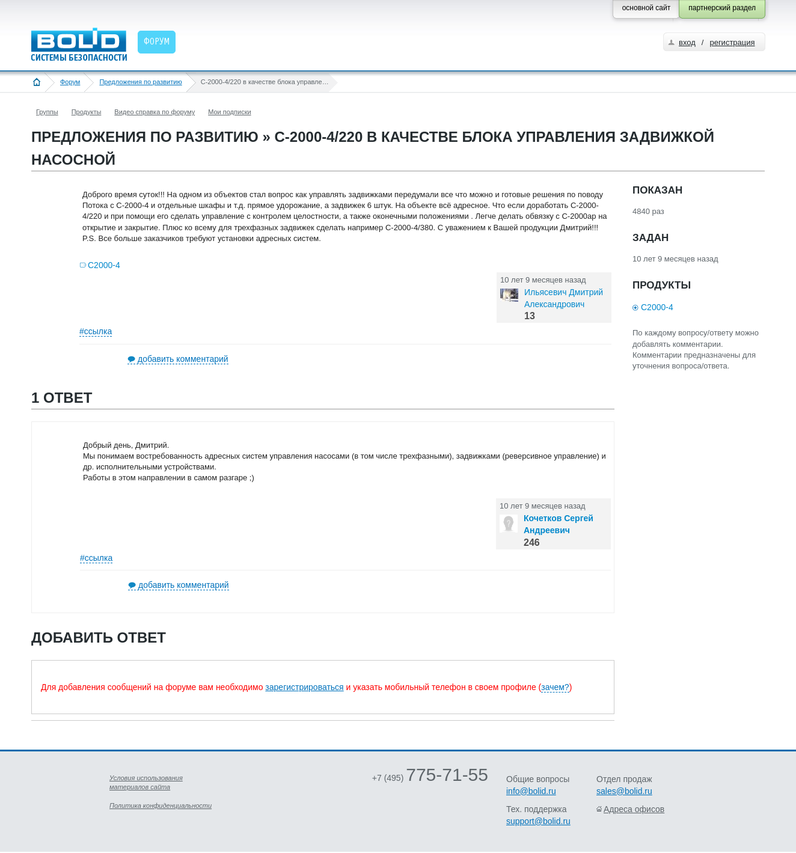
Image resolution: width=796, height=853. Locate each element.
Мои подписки (229, 111)
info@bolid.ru (531, 791)
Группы (47, 111)
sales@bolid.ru (624, 791)
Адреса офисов (634, 809)
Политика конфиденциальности (160, 805)
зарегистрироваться (304, 687)
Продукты (87, 111)
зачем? (555, 687)
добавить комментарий (183, 359)
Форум (70, 81)
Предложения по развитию (140, 81)
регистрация (732, 42)
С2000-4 (104, 265)
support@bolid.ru (538, 821)
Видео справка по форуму (154, 111)
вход (687, 42)
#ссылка (95, 331)
